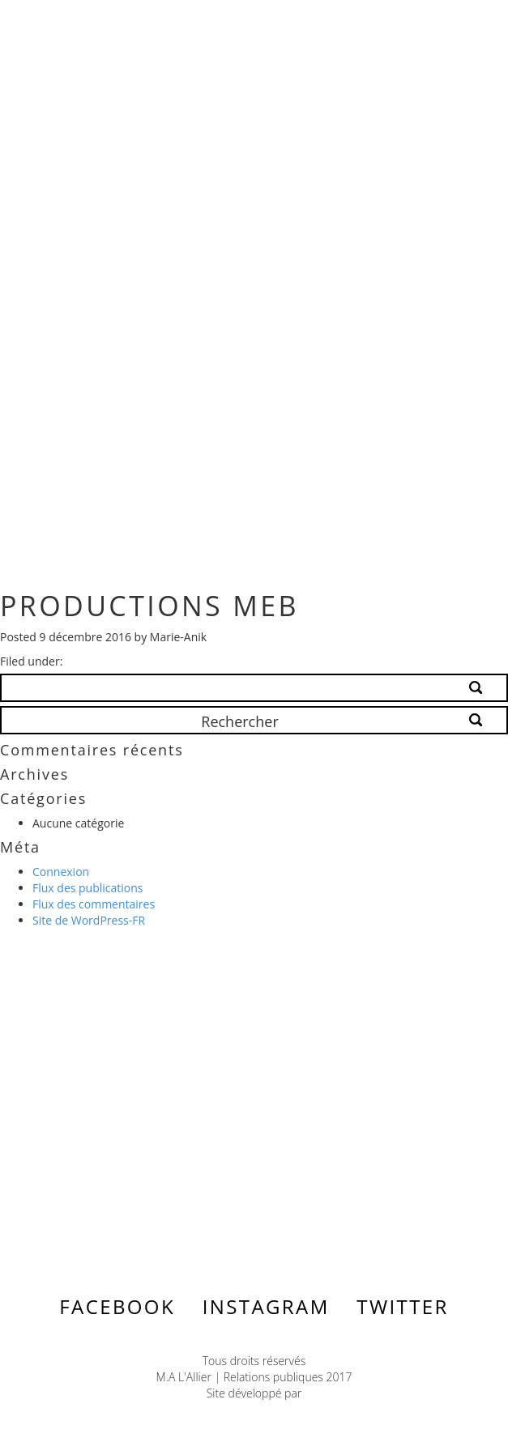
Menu (447, 25)
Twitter (402, 1306)
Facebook (117, 1306)
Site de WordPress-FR (88, 920)
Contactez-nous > (132, 1119)
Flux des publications (87, 887)
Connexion (60, 871)
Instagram (266, 1306)
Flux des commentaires (93, 904)
